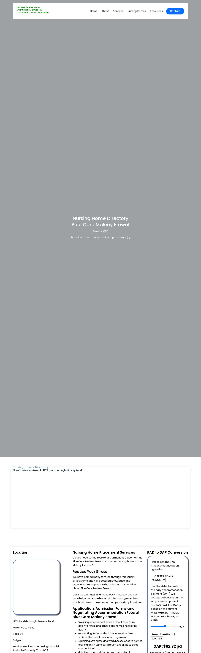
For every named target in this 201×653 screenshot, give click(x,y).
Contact (175, 11)
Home (93, 11)
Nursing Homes (137, 11)
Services (118, 11)
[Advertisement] (100, 496)
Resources (156, 11)
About (105, 11)
